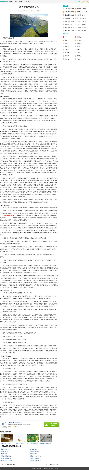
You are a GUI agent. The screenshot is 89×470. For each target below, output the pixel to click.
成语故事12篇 (4, 451)
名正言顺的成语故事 (35, 460)
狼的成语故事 (33, 453)
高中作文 (67, 46)
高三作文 (79, 37)
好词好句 (67, 56)
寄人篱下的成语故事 (6, 460)
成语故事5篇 (4, 453)
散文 (66, 40)
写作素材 (21, 1)
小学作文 (79, 46)
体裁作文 (79, 56)
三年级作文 (80, 40)
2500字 (78, 52)
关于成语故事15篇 (6, 458)
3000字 (66, 49)
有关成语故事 (33, 449)
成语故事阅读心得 (6, 449)
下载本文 (39, 11)
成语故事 (27, 1)
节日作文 (67, 52)
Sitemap (56, 468)
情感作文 (67, 59)
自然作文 (67, 43)
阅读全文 (33, 11)
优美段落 (79, 43)
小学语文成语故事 (34, 458)
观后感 (78, 59)
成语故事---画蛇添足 (35, 456)
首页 (16, 1)
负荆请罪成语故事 (34, 451)
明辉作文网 (40, 468)
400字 (78, 49)
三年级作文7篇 (68, 24)
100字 (66, 37)
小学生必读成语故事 (6, 456)
